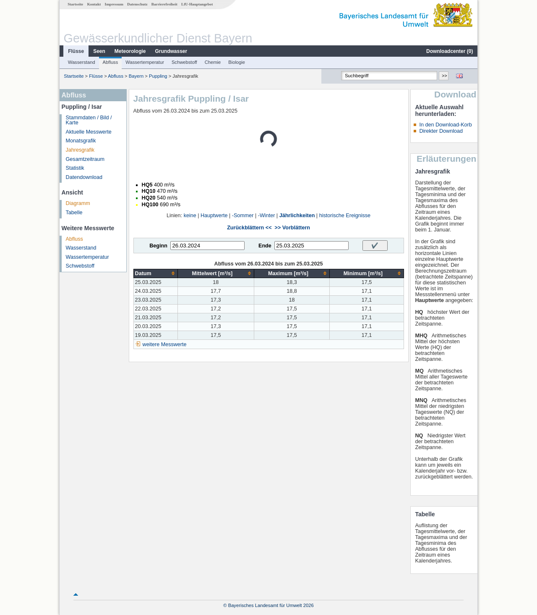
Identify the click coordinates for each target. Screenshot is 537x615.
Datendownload (84, 177)
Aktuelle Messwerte (89, 132)
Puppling (158, 76)
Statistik (75, 168)
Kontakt (94, 4)
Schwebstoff (184, 62)
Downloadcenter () (449, 51)
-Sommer (243, 215)
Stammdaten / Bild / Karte (89, 120)
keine (190, 215)
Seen (99, 51)
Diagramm (78, 203)
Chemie (213, 62)
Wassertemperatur (144, 62)
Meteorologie (130, 51)
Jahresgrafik (80, 150)
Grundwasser (171, 51)
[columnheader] (155, 273)
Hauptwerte (214, 215)
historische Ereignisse (345, 215)
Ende (264, 246)
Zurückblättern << (249, 228)
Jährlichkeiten (297, 215)
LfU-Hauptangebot (197, 4)
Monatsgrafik (81, 141)
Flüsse (76, 51)
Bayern (136, 76)
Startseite (75, 4)
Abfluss (110, 62)
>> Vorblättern (292, 228)
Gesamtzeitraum (85, 159)
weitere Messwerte (165, 344)
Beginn (158, 246)
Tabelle (74, 213)
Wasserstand (81, 62)
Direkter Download (441, 131)
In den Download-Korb (445, 125)
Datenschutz (137, 4)
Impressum (114, 4)
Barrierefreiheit (164, 4)
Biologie (236, 62)
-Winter (266, 215)
